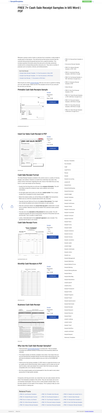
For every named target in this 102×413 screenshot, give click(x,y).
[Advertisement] (51, 24)
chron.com (20, 341)
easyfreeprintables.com (22, 259)
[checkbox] (9, 1)
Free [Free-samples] (87, 1)
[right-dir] (100, 206)
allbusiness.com (21, 300)
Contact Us (11, 411)
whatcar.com (20, 170)
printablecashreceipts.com (23, 126)
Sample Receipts (25, 4)
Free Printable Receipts (33, 348)
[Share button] (12, 206)
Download (52, 102)
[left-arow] (2, 206)
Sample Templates (89, 411)
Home (19, 4)
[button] (93, 1)
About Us (18, 411)
